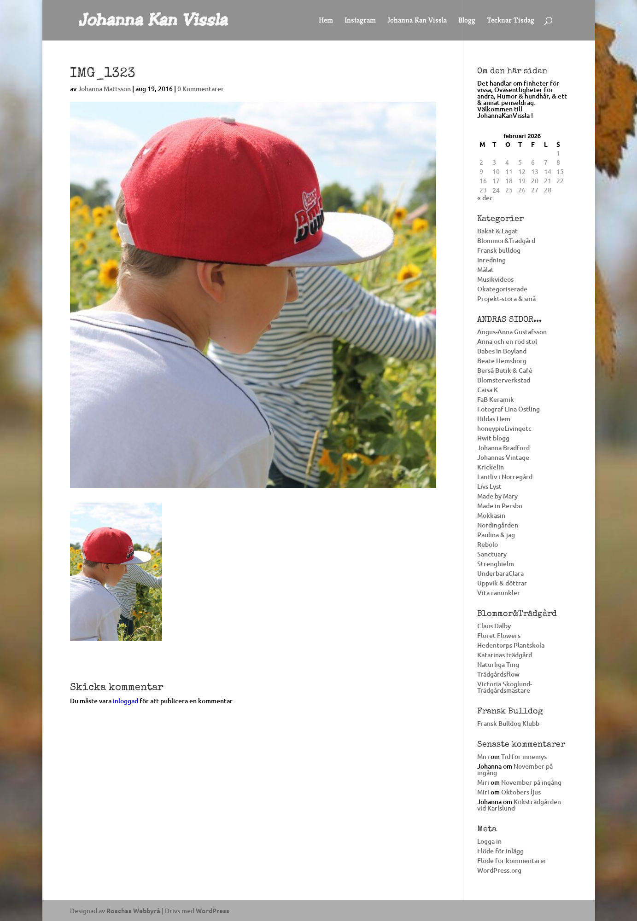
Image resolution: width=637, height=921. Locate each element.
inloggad (125, 700)
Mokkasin (491, 515)
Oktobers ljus (521, 792)
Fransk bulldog (498, 250)
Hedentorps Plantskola (510, 645)
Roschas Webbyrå (133, 910)
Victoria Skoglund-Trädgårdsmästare (504, 687)
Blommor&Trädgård (506, 240)
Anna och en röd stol (507, 341)
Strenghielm (495, 563)
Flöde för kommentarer (512, 860)
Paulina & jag (496, 534)
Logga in (489, 841)
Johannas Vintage (503, 457)
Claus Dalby (494, 625)
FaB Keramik (495, 399)
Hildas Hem (493, 418)
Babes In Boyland (501, 351)
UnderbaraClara (500, 573)
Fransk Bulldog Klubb (508, 723)
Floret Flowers (498, 635)
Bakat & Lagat (497, 230)
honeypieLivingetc (504, 428)
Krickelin (490, 467)
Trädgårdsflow (498, 674)
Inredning (491, 259)
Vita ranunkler (498, 592)
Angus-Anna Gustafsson (512, 331)
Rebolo (487, 544)
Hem (326, 21)
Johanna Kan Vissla (417, 21)
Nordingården (497, 525)
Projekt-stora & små (506, 298)
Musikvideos (495, 279)
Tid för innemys (524, 756)
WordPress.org (499, 870)
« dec (485, 197)
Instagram (360, 21)
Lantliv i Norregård (504, 476)
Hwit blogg (493, 438)
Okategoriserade (502, 288)
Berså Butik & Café (504, 370)
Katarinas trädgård (504, 654)
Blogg (466, 21)
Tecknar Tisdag (510, 21)
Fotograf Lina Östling (508, 409)
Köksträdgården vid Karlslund (519, 804)
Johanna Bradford (503, 447)
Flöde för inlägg (500, 850)
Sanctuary (492, 554)
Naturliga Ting (498, 664)
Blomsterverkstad (503, 380)
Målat (485, 269)
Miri (483, 756)
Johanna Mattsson (104, 88)
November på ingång (515, 769)
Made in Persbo (499, 505)
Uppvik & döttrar (502, 583)
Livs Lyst (489, 486)
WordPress (212, 910)
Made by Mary (497, 496)
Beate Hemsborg (501, 360)
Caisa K (487, 389)
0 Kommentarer (200, 88)
